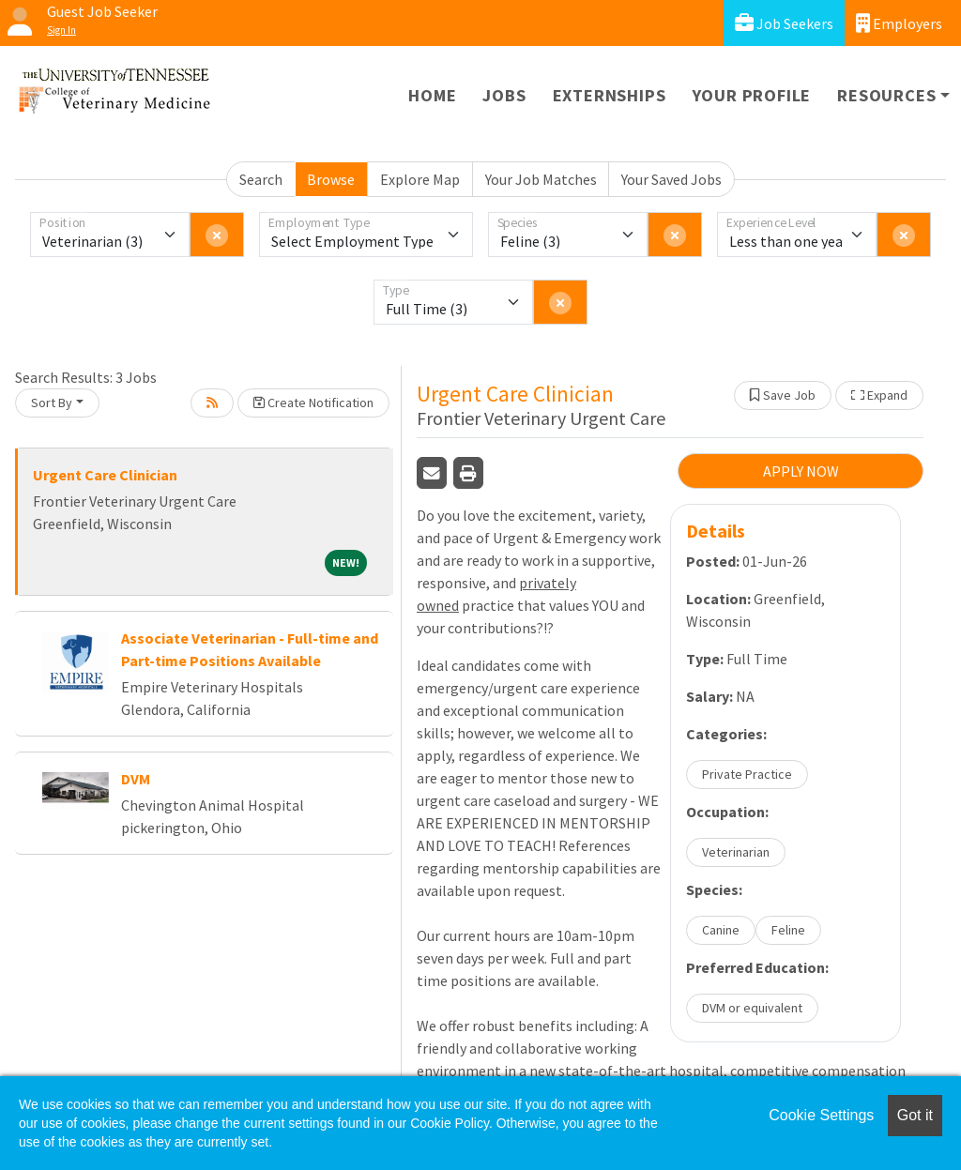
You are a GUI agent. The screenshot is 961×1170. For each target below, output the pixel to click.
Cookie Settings (821, 1115)
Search (260, 179)
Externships (609, 95)
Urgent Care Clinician (105, 474)
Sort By (51, 402)
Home (432, 95)
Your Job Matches (541, 179)
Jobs (504, 95)
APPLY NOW (801, 471)
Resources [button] (886, 95)
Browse (331, 179)
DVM (135, 778)
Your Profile (752, 95)
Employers (899, 23)
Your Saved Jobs (671, 179)
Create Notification (313, 402)
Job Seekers (784, 23)
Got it (915, 1115)
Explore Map (420, 179)
